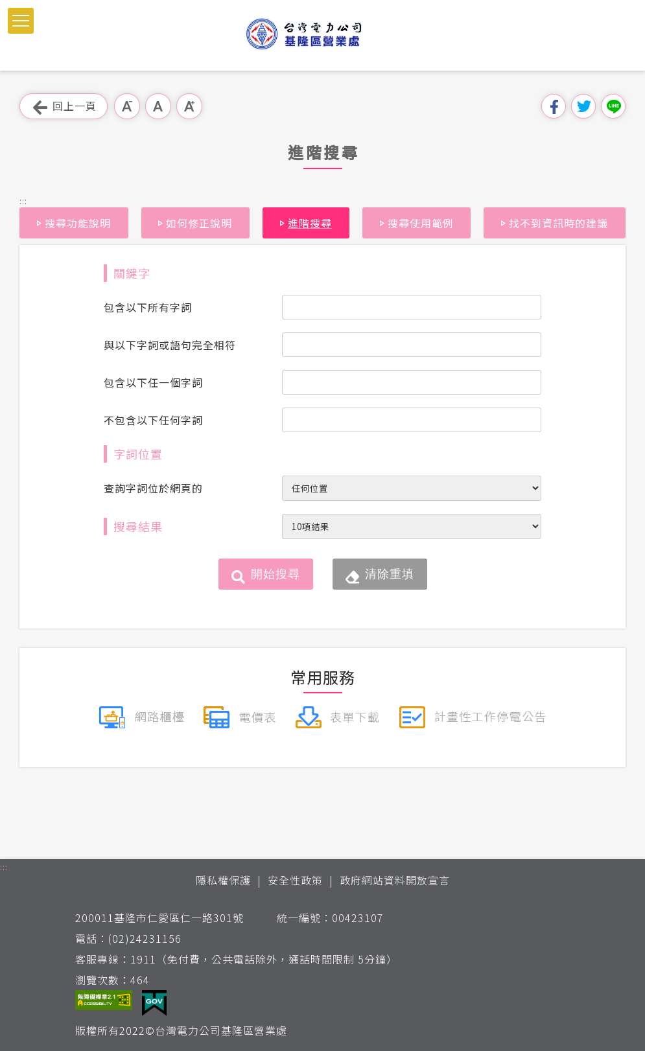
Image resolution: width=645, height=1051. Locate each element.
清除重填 (389, 574)
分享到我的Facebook (553, 106)
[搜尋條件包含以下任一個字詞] (411, 382)
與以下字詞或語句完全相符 (170, 344)
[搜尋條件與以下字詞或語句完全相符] (411, 344)
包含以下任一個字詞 (153, 382)
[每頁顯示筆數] (411, 526)
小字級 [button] (127, 106)
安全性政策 (295, 880)
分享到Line (613, 106)
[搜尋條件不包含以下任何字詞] (411, 420)
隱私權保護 (223, 880)
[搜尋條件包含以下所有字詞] (411, 307)
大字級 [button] (189, 106)
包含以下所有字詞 (148, 307)
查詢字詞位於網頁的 (153, 488)
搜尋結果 (138, 526)
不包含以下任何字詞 (153, 420)
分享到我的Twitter (583, 106)
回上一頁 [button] (63, 106)
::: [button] (23, 200)
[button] (21, 21)
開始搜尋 (275, 574)
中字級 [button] (158, 106)
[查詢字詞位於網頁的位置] (411, 488)
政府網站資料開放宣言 (395, 880)
